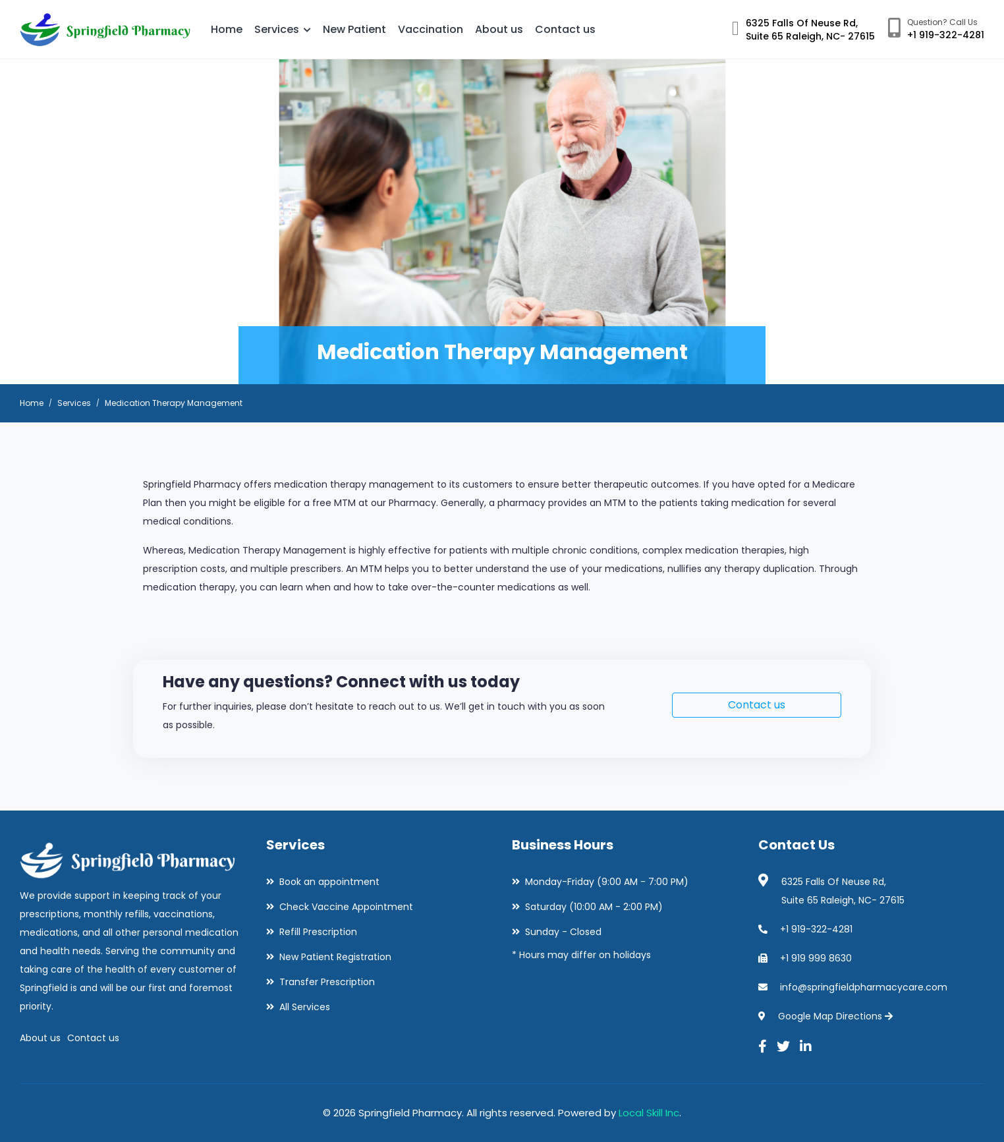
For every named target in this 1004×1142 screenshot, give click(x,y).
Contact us (565, 29)
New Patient (354, 29)
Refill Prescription (318, 931)
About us (499, 29)
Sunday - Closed (563, 931)
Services (282, 29)
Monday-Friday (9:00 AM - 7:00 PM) (606, 881)
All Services (304, 1007)
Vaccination (430, 29)
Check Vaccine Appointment (346, 906)
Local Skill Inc (649, 1113)
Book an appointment (329, 881)
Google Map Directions (835, 1016)
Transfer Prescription (327, 981)
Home (226, 29)
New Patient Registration (335, 956)
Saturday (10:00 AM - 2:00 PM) (594, 906)
